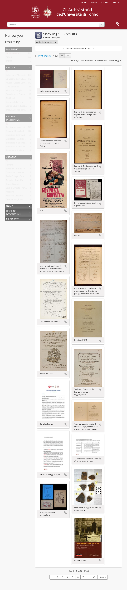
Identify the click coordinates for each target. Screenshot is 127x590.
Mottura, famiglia (14, 91)
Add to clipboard (65, 91)
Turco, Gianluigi (13, 184)
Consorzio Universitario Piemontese (23, 173)
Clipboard (118, 24)
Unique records (13, 53)
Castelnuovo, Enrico (15, 95)
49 (94, 577)
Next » (102, 577)
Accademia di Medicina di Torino (21, 151)
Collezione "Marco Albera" (18, 75)
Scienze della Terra (14, 102)
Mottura (10, 192)
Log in (116, 2)
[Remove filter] (56, 42)
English (9, 61)
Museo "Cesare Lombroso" (18, 83)
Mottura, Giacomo (14, 196)
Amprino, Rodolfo (14, 180)
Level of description (13, 212)
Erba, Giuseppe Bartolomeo (19, 110)
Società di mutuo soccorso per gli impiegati (26, 169)
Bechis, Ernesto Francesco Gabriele (22, 188)
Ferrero (9, 165)
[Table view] (68, 55)
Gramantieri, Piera (14, 200)
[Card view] (62, 55)
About (94, 2)
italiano (105, 2)
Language (12, 49)
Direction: (102, 60)
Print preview (43, 55)
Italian (9, 57)
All (7, 71)
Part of (10, 67)
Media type (12, 219)
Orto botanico (12, 87)
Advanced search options (78, 48)
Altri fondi (10, 98)
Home (84, 2)
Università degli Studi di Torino (20, 79)
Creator (11, 157)
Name (9, 206)
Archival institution (13, 118)
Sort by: (74, 60)
